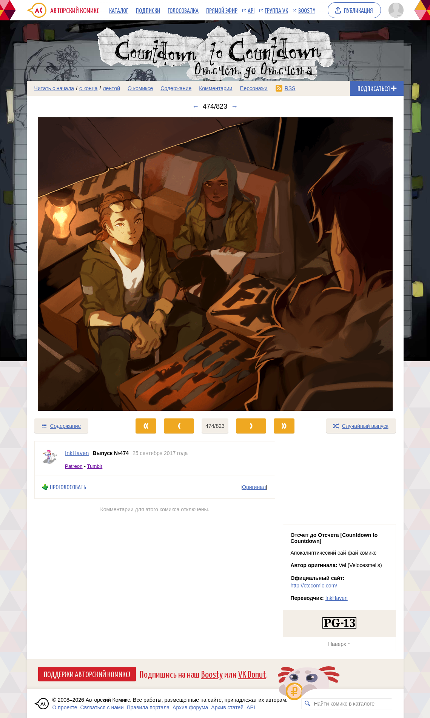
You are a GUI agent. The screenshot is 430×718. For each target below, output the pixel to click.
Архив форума (190, 707)
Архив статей (227, 707)
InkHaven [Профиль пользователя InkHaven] (77, 453)
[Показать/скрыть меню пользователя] (395, 10)
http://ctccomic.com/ (314, 586)
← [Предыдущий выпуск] (195, 106)
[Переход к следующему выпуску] (215, 264)
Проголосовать (68, 487)
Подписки (148, 10)
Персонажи (253, 88)
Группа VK (276, 10)
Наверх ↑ (339, 644)
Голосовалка (183, 10)
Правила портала (148, 707)
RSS (290, 88)
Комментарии (215, 88)
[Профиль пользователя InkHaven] (49, 458)
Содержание (175, 88)
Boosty (306, 10)
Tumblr (94, 466)
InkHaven (336, 598)
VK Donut (252, 674)
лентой (111, 88)
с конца (88, 88)
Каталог (118, 10)
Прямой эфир (221, 10)
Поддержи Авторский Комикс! (87, 674)
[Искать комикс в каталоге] (307, 703)
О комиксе (140, 88)
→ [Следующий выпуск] (234, 106)
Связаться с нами (102, 707)
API (251, 10)
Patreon (74, 466)
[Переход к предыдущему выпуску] (74, 264)
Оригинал (254, 487)
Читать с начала (54, 88)
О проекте (64, 707)
